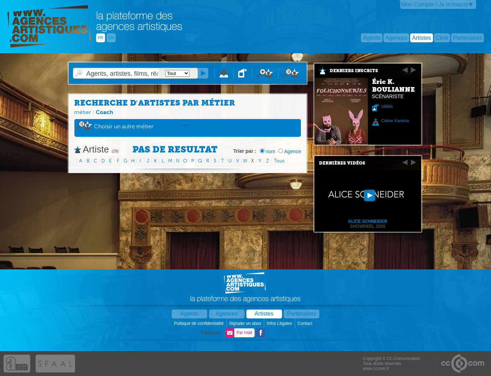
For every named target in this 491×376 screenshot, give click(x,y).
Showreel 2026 (367, 226)
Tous (279, 161)
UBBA (387, 106)
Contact (306, 323)
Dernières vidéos (342, 163)
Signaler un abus (245, 323)
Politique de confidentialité (199, 323)
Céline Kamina (395, 120)
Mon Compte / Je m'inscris (434, 4)
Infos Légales (280, 323)
